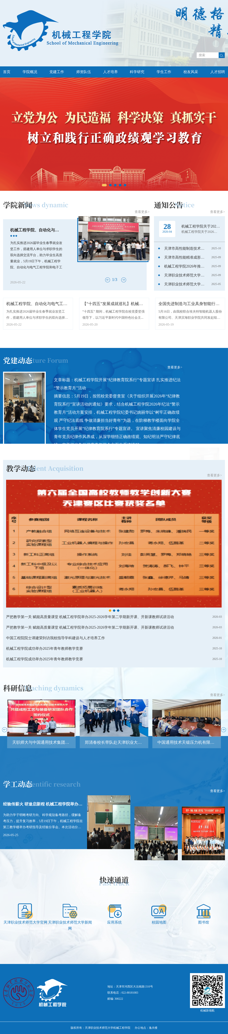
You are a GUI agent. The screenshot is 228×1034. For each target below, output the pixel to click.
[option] (114, 134)
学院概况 (30, 72)
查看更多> (174, 381)
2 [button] (110, 185)
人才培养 (110, 72)
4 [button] (120, 185)
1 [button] (104, 185)
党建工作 (56, 72)
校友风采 (190, 72)
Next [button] (225, 134)
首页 (6, 72)
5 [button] (125, 185)
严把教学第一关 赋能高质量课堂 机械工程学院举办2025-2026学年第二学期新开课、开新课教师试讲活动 (90, 669)
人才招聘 (217, 72)
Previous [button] (3, 134)
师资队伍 (83, 72)
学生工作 (164, 72)
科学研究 (137, 72)
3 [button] (115, 185)
